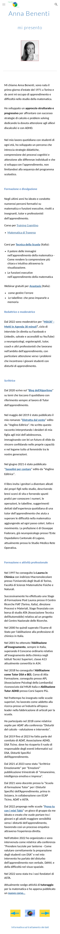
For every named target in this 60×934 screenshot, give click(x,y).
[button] (4, 4)
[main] (30, 20)
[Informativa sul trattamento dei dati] (30, 927)
